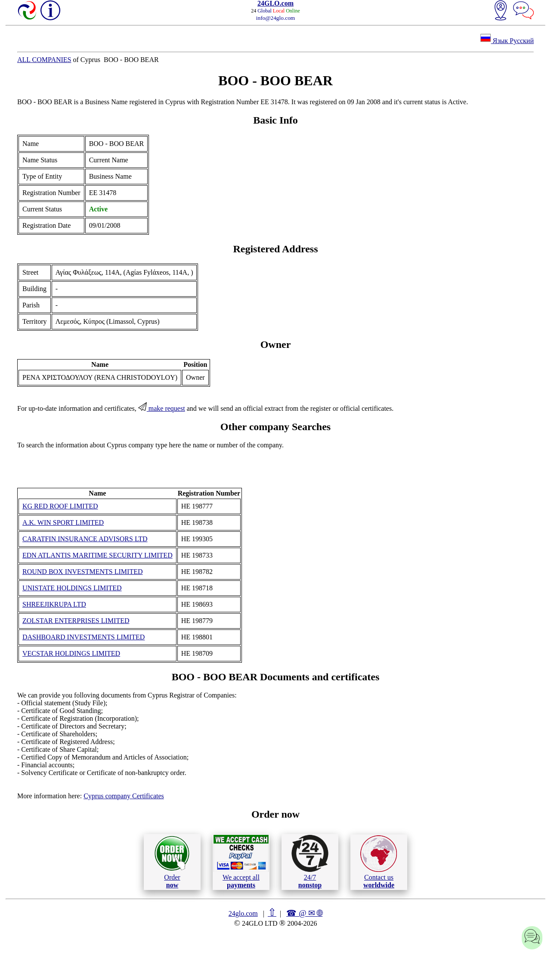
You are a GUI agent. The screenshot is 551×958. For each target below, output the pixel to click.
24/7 (309, 861)
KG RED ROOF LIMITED (60, 506)
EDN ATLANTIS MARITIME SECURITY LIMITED (97, 555)
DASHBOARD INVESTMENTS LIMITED (83, 637)
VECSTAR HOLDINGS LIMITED (71, 653)
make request (161, 408)
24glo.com (243, 913)
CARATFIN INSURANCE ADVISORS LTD (85, 539)
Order (172, 862)
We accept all (241, 861)
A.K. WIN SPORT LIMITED (63, 522)
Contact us (378, 862)
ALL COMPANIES (44, 59)
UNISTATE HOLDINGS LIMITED (72, 588)
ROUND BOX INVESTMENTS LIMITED (82, 571)
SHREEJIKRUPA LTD (54, 604)
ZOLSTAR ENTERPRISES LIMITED (76, 620)
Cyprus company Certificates (124, 796)
